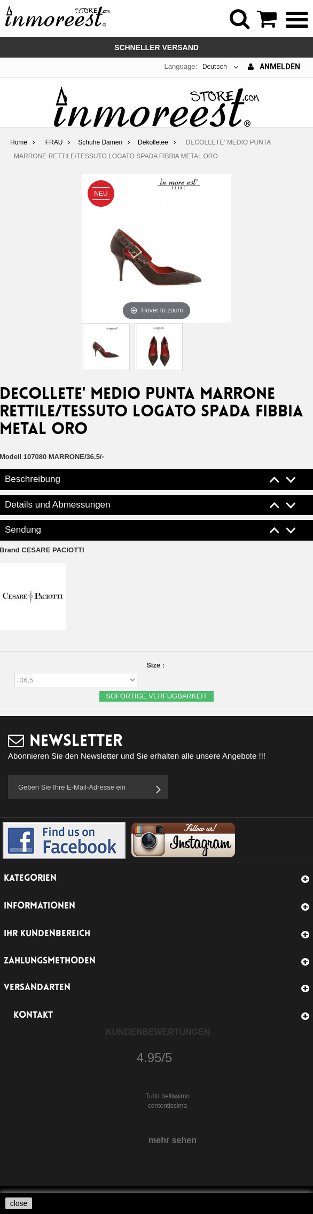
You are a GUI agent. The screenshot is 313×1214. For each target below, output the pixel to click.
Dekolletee (153, 142)
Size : (156, 665)
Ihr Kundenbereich (47, 933)
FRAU (54, 142)
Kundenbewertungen (158, 1031)
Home (18, 142)
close (19, 1203)
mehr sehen (172, 1140)
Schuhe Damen (100, 142)
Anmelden (274, 66)
